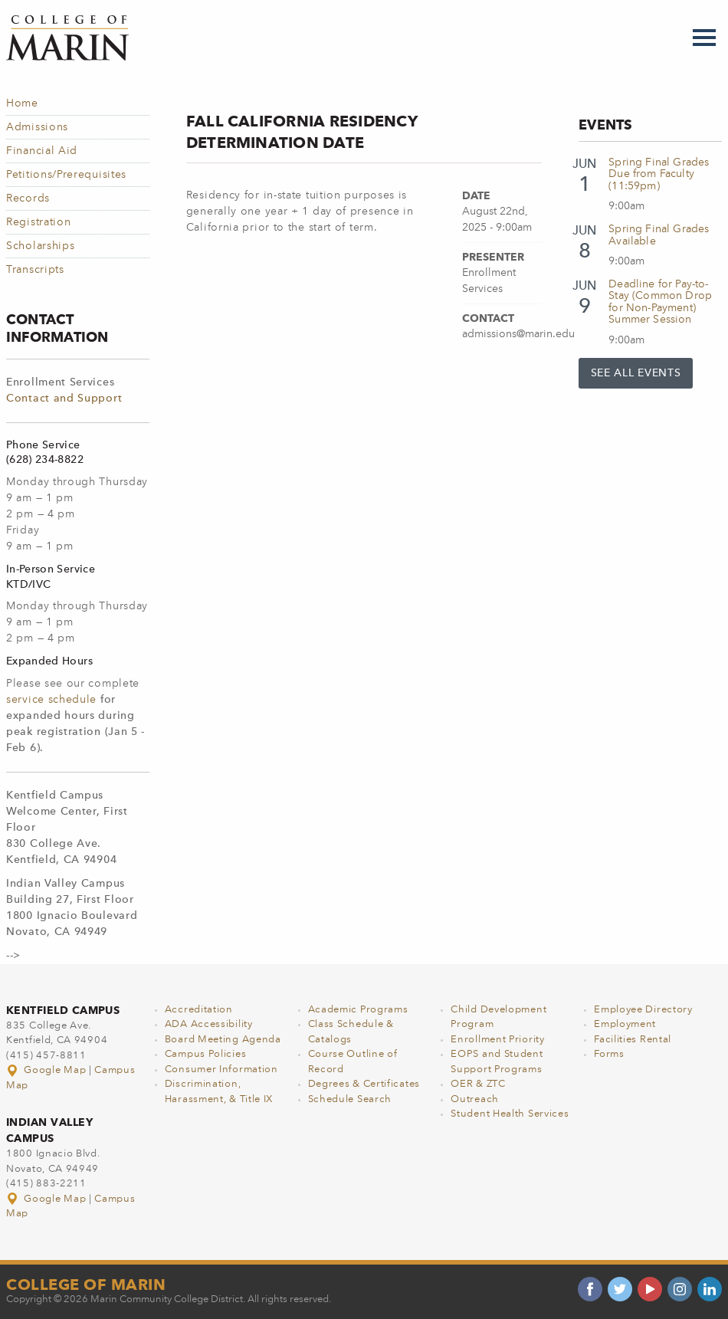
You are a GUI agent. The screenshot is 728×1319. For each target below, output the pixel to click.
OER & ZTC (478, 1084)
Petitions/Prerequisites (66, 174)
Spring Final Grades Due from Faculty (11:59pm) (658, 174)
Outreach (475, 1099)
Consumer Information (221, 1070)
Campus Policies (206, 1054)
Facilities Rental (632, 1040)
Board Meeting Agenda (223, 1040)
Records (28, 198)
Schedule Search (350, 1099)
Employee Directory (643, 1010)
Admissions (37, 127)
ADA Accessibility (209, 1024)
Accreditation (199, 1010)
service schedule (51, 699)
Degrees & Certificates (364, 1084)
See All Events (636, 373)
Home (22, 103)
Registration (38, 222)
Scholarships (40, 246)
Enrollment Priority (497, 1040)
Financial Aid (41, 151)
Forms (609, 1054)
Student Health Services (510, 1114)
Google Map (47, 1070)
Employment (625, 1024)
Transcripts (35, 269)
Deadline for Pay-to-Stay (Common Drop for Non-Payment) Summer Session (660, 302)
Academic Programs (358, 1010)
